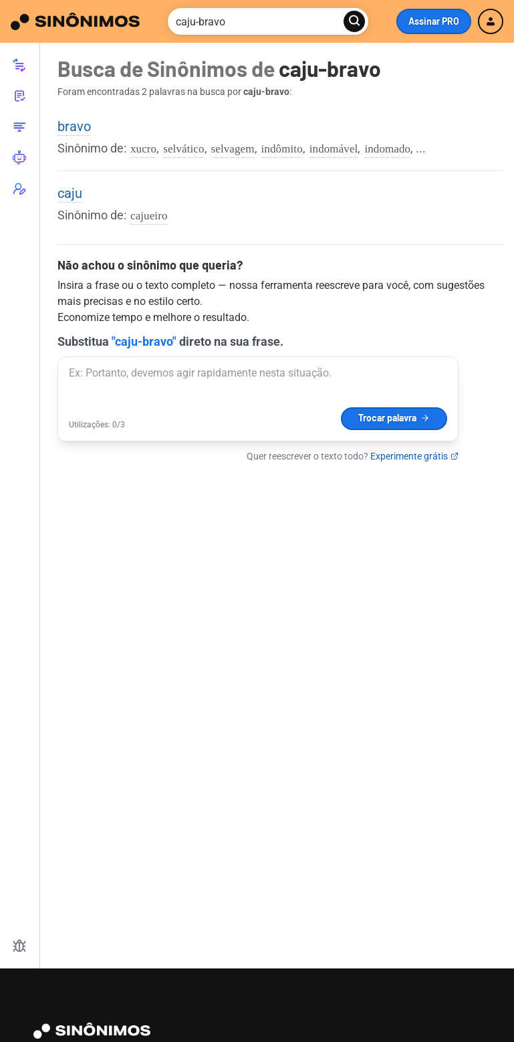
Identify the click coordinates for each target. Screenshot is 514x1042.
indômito (282, 148)
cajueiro (149, 215)
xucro (143, 148)
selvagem (233, 148)
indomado (387, 148)
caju (69, 193)
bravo (74, 126)
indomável (333, 148)
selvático (183, 148)
